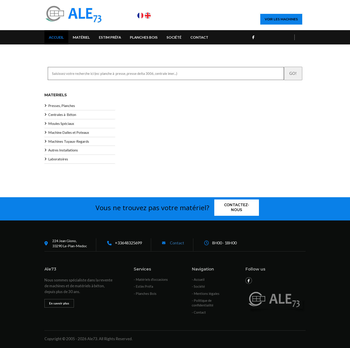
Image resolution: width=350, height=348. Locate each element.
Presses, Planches (61, 105)
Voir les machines (281, 19)
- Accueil (198, 279)
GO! (293, 73)
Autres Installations (63, 150)
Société (174, 37)
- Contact (199, 312)
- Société (198, 286)
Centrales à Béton (62, 114)
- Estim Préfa (143, 286)
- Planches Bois (145, 293)
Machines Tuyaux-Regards (68, 141)
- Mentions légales (205, 293)
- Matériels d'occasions (151, 279)
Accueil (56, 37)
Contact (199, 37)
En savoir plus (59, 303)
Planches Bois (144, 37)
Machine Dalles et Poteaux (68, 132)
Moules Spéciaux (61, 123)
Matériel (81, 37)
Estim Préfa (110, 37)
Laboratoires (58, 159)
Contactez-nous (236, 207)
